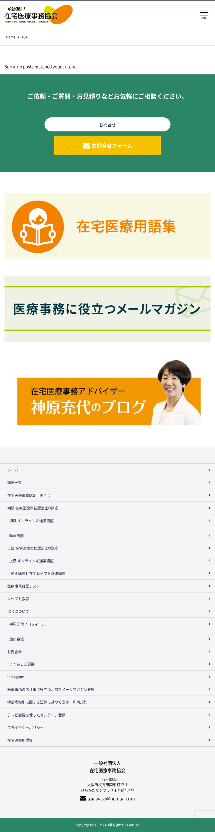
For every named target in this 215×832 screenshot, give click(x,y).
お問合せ (14, 651)
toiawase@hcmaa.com (111, 798)
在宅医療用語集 (20, 740)
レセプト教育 (18, 598)
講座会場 (16, 639)
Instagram (15, 676)
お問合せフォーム (112, 145)
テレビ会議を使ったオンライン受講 (36, 714)
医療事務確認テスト (23, 586)
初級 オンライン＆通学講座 (31, 520)
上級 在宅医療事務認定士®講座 (32, 548)
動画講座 (16, 535)
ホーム (12, 469)
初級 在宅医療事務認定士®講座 (32, 507)
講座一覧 (14, 482)
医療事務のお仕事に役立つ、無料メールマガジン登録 (51, 689)
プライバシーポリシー (25, 727)
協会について (18, 611)
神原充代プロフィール (27, 623)
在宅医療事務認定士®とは (28, 495)
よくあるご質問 (22, 664)
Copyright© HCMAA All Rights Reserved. (108, 825)
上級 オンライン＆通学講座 (31, 560)
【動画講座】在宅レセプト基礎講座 (36, 573)
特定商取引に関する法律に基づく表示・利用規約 (47, 702)
